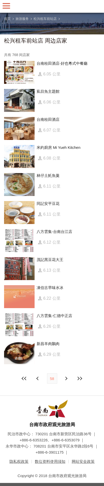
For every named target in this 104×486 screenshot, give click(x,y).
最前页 (24, 378)
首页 (7, 19)
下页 (38, 378)
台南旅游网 (52, 6)
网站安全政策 (83, 461)
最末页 (80, 378)
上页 (66, 378)
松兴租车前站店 (45, 19)
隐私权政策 (18, 461)
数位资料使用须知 (50, 461)
